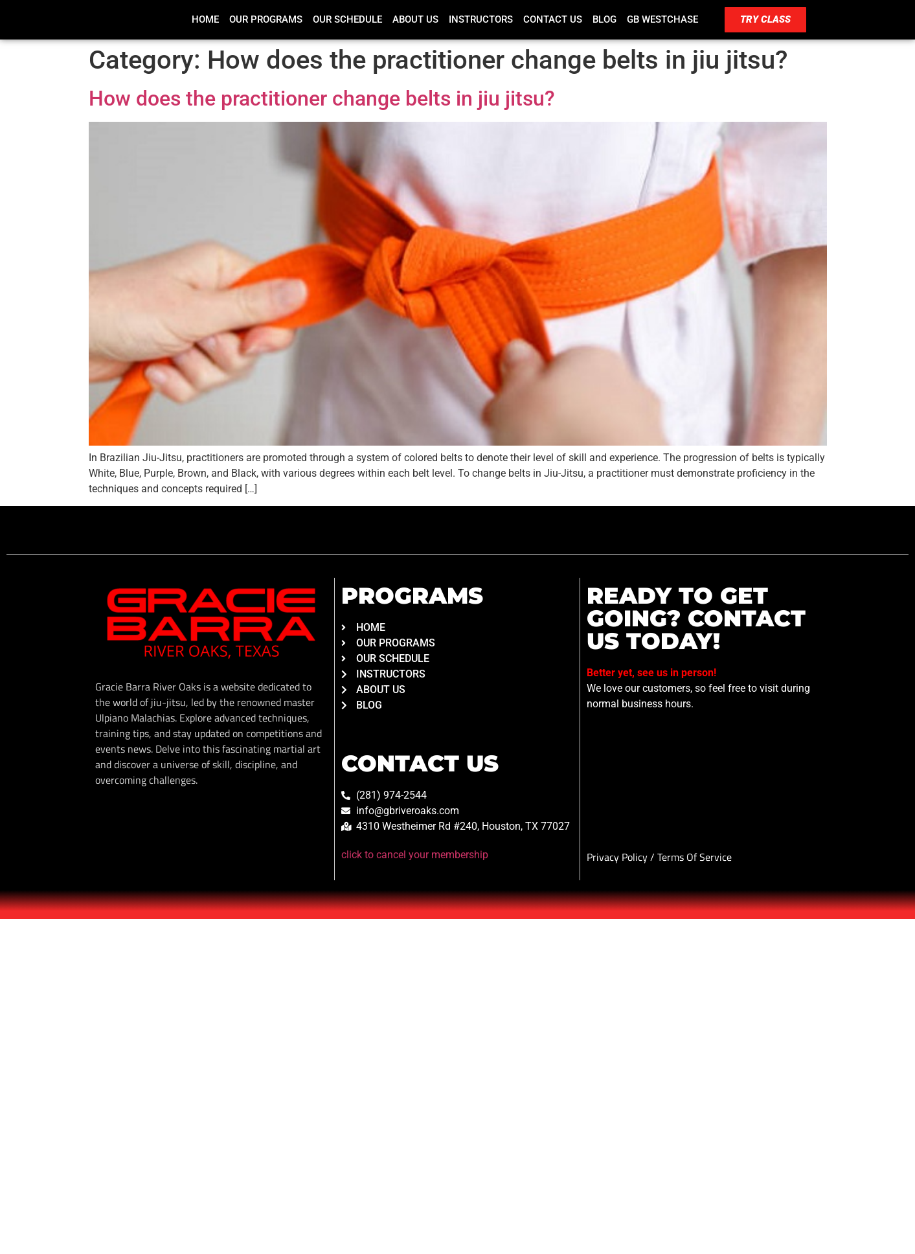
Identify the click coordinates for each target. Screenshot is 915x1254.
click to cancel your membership (414, 855)
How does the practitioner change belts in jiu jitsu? (322, 98)
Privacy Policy (618, 857)
